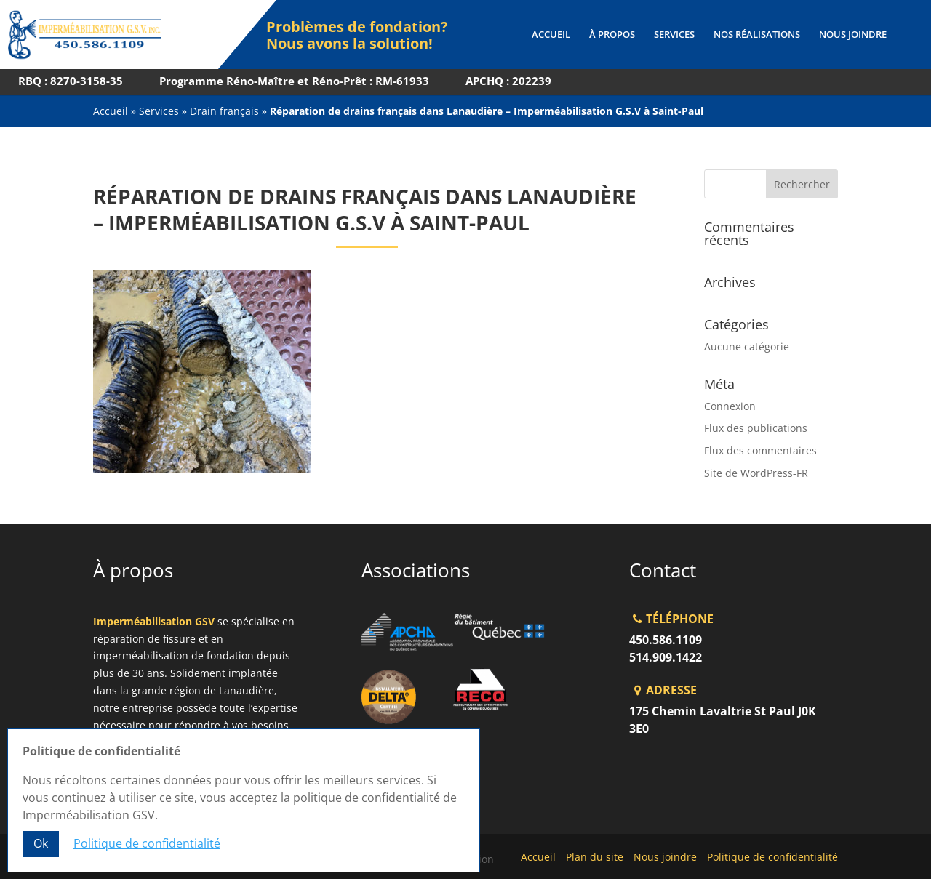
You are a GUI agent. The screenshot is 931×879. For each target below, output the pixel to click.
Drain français (224, 111)
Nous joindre (853, 35)
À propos (612, 35)
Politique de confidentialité (772, 857)
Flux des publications (755, 428)
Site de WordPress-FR (756, 473)
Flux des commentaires (760, 450)
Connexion (730, 406)
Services (674, 35)
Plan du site (594, 857)
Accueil (551, 35)
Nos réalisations (757, 35)
